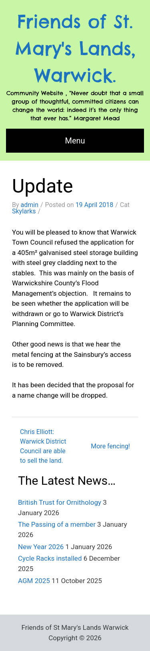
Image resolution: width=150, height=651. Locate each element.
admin (29, 205)
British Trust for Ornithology (59, 502)
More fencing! (110, 446)
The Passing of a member (57, 524)
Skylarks (24, 211)
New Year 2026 (41, 547)
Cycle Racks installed (50, 558)
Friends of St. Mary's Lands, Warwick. (75, 48)
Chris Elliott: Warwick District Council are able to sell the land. (43, 446)
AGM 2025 (34, 581)
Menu (75, 140)
